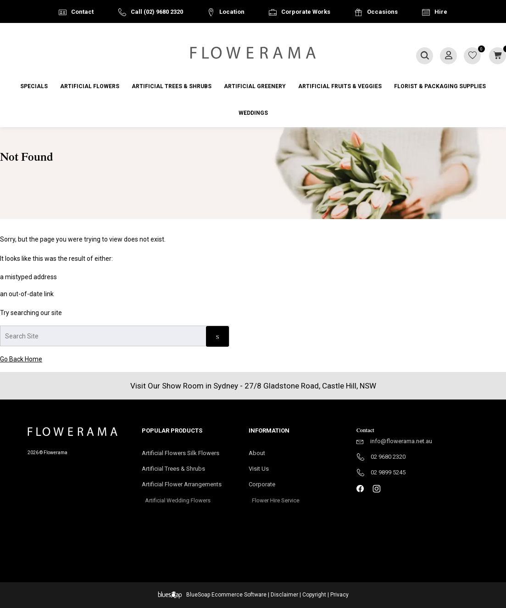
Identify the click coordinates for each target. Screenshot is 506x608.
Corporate (275, 487)
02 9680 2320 (388, 456)
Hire (440, 11)
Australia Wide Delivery (260, 35)
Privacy (339, 594)
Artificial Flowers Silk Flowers (180, 453)
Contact (82, 11)
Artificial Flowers (89, 86)
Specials (34, 86)
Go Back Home (21, 359)
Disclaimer (284, 594)
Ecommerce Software (239, 594)
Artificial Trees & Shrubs (171, 86)
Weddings (253, 113)
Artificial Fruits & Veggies (340, 86)
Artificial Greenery (255, 86)
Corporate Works (305, 11)
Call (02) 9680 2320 (157, 11)
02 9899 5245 (388, 472)
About (257, 453)
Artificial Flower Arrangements (186, 487)
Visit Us (262, 469)
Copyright (314, 594)
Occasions (382, 11)
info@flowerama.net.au (401, 441)
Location (232, 11)
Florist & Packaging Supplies (440, 86)
